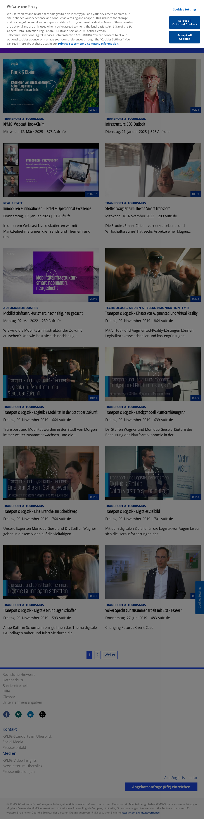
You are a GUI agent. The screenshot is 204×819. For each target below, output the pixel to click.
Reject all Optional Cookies (184, 20)
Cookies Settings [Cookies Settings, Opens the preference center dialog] (184, 7)
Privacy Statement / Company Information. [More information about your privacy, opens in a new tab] (88, 41)
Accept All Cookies (184, 34)
